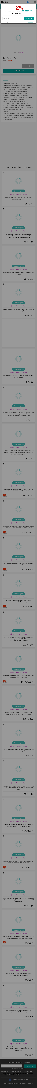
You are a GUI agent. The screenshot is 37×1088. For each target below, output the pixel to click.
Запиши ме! (29, 18)
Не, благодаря (30, 22)
